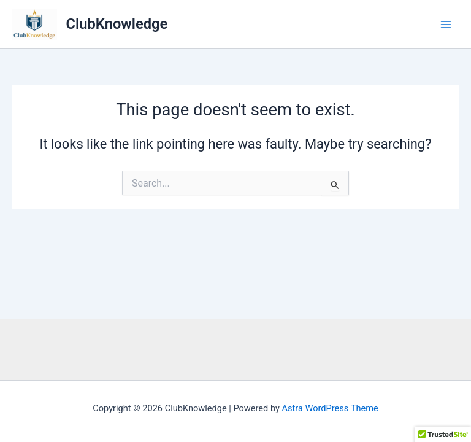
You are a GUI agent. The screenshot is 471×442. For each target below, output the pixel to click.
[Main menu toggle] (446, 24)
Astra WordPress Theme (330, 408)
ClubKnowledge (117, 24)
